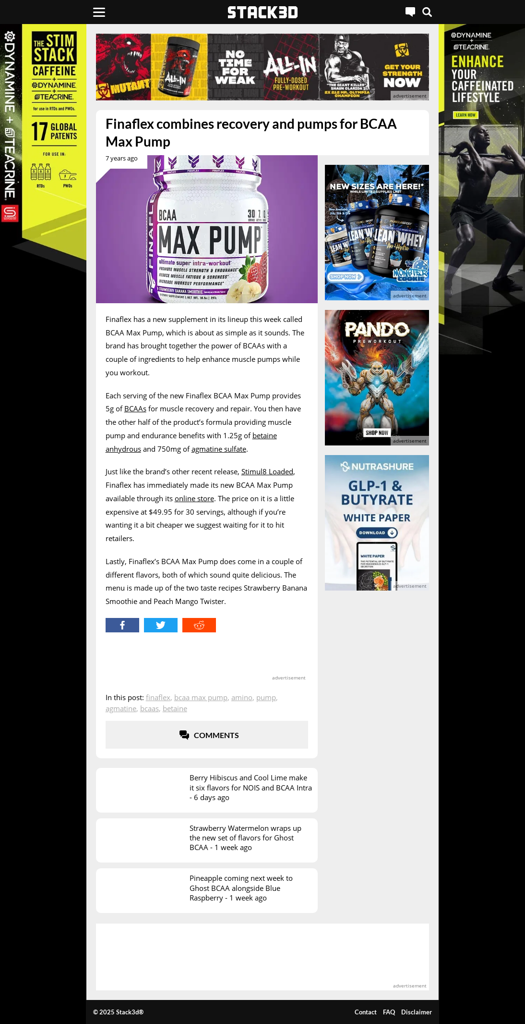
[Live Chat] (410, 12)
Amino (241, 697)
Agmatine (121, 708)
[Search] (427, 12)
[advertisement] (263, 67)
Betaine (175, 708)
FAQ (389, 1012)
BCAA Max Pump (200, 697)
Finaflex (158, 697)
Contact (366, 1012)
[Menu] (99, 12)
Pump (266, 697)
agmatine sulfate (218, 449)
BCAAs (135, 408)
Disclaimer (416, 1012)
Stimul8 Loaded (267, 471)
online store (194, 498)
